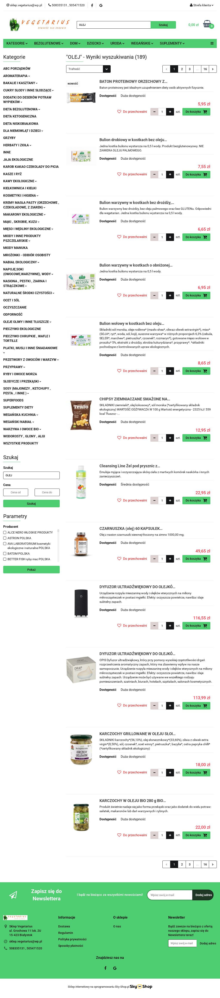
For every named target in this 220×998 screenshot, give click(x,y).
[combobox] (88, 69)
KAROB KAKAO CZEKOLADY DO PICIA (31, 167)
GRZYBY (9, 138)
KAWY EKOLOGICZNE (20, 181)
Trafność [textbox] (74, 69)
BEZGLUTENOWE (49, 43)
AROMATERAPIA (16, 76)
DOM (75, 43)
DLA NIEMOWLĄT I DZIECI (23, 131)
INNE (7, 152)
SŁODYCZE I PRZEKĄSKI (22, 381)
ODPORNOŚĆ (13, 314)
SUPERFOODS (13, 400)
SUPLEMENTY (172, 43)
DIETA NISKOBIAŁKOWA (20, 124)
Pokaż (31, 569)
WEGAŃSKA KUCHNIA (20, 415)
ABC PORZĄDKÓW (16, 69)
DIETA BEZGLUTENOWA (21, 109)
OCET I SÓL (11, 300)
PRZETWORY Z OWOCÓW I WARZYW (31, 360)
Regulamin (65, 933)
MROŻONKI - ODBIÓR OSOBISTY (26, 255)
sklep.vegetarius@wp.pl (25, 941)
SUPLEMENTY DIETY (18, 407)
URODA (117, 43)
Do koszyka (196, 112)
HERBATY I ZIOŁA (17, 145)
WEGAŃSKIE (142, 43)
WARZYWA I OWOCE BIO (22, 429)
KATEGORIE (17, 43)
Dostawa (64, 926)
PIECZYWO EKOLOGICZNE (22, 329)
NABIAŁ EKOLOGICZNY (21, 262)
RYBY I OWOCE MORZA (20, 374)
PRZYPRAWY (14, 367)
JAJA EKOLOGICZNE (18, 160)
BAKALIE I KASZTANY (20, 83)
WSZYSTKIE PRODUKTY (20, 443)
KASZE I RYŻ (12, 174)
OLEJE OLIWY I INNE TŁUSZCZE (27, 322)
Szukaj (31, 503)
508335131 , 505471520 (25, 948)
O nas (117, 926)
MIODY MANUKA (15, 248)
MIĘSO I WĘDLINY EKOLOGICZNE (28, 229)
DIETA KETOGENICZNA (19, 116)
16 (205, 69)
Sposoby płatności (70, 945)
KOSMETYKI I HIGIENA (20, 195)
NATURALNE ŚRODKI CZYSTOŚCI (28, 293)
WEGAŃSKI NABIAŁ (18, 422)
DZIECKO (95, 43)
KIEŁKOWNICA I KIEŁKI (19, 188)
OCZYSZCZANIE (14, 307)
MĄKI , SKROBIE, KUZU (21, 222)
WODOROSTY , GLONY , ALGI (24, 436)
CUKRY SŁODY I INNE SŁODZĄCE (28, 90)
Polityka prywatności (72, 939)
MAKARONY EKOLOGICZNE (24, 214)
